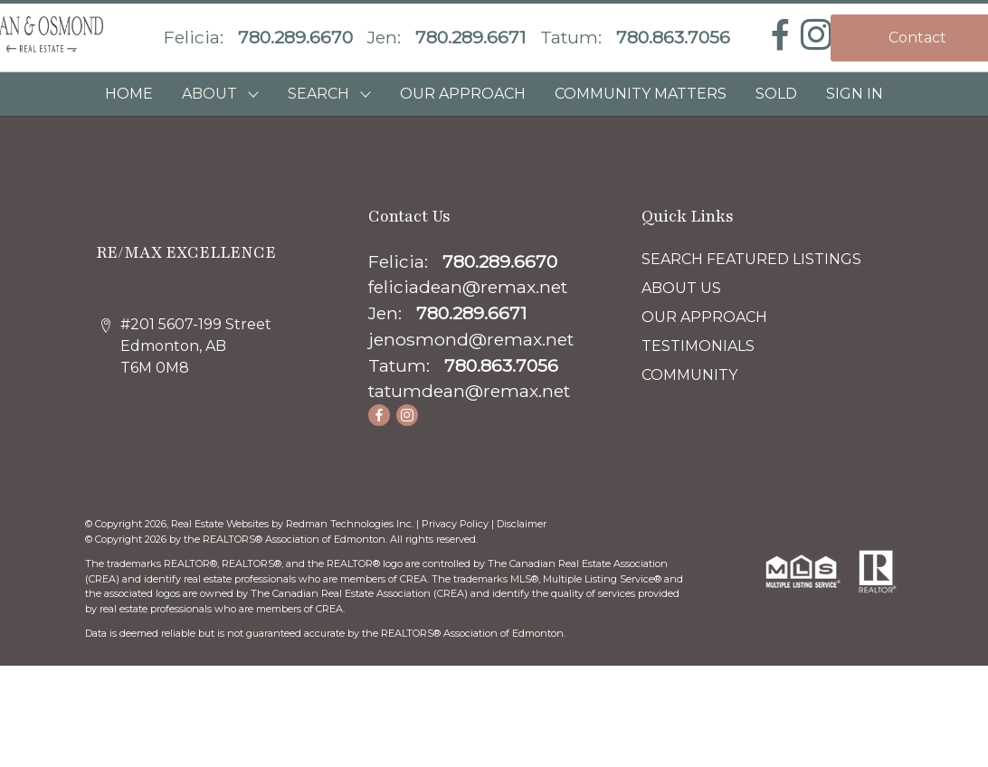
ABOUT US (681, 288)
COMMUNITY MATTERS (641, 93)
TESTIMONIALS (698, 346)
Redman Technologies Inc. (351, 523)
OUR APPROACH (463, 93)
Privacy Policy (455, 523)
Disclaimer (521, 523)
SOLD (776, 93)
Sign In (854, 93)
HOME (129, 93)
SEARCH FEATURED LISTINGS (751, 259)
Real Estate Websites (221, 523)
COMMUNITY (689, 375)
